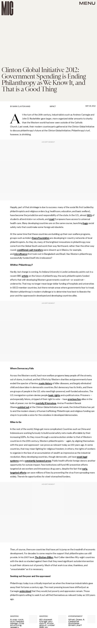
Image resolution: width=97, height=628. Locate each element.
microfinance (20, 254)
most (51, 219)
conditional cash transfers (30, 250)
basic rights (54, 395)
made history (45, 383)
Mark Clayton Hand (21, 106)
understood (25, 591)
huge (85, 223)
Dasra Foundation (40, 238)
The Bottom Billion (44, 557)
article (25, 276)
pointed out (23, 407)
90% (89, 215)
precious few (74, 399)
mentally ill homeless (46, 403)
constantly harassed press (38, 461)
